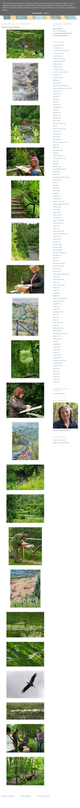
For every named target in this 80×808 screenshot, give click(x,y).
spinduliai (56, 304)
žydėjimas (56, 366)
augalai (55, 96)
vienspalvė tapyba (58, 360)
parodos (55, 239)
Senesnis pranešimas (43, 796)
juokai (55, 161)
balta (54, 102)
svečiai (55, 309)
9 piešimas (56, 75)
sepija (54, 290)
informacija (56, 156)
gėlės (54, 137)
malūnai (55, 196)
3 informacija (57, 59)
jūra (54, 164)
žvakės (55, 379)
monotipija (56, 217)
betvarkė (55, 104)
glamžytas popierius (59, 142)
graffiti (55, 145)
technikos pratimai (58, 333)
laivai (54, 182)
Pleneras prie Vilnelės (10, 27)
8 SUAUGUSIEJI (58, 72)
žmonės (55, 374)
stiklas (55, 306)
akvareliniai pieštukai (59, 85)
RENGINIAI (57, 279)
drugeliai (55, 118)
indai (54, 153)
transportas (56, 339)
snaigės (55, 293)
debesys (55, 112)
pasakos (55, 242)
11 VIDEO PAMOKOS (60, 50)
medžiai (55, 207)
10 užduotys (56, 48)
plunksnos (56, 269)
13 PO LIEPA (57, 53)
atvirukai (55, 93)
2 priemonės (56, 56)
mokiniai (55, 215)
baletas (55, 99)
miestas (55, 212)
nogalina (55, 236)
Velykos (55, 355)
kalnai (55, 172)
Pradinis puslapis (25, 796)
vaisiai (55, 347)
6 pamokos (56, 67)
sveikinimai (56, 312)
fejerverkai (56, 134)
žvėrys (55, 382)
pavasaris (56, 247)
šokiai (55, 317)
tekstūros (55, 336)
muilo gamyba (57, 223)
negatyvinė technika (59, 234)
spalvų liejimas (57, 301)
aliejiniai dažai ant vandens (61, 88)
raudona (55, 277)
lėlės (54, 185)
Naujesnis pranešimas (7, 796)
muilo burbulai (57, 220)
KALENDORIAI (58, 169)
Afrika (55, 80)
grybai (55, 147)
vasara (55, 352)
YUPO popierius (58, 158)
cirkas (55, 110)
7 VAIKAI (56, 69)
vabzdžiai (56, 344)
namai (55, 228)
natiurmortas (57, 231)
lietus (54, 188)
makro (55, 193)
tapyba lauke (57, 328)
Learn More (37, 13)
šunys (54, 320)
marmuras (56, 199)
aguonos (55, 83)
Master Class (57, 201)
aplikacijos (56, 91)
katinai (55, 174)
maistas (55, 190)
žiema (55, 368)
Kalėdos (55, 166)
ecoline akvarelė (58, 129)
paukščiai (56, 244)
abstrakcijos (56, 77)
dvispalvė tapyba (58, 123)
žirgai (54, 371)
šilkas (54, 314)
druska (55, 120)
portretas (55, 271)
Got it (46, 13)
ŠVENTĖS (56, 322)
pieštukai (55, 255)
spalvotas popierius (59, 298)
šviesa (55, 325)
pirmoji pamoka (58, 263)
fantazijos (56, 131)
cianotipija (56, 107)
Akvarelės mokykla (59, 393)
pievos (55, 261)
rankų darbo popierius (59, 274)
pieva (54, 258)
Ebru (54, 126)
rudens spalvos (57, 285)
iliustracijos (56, 150)
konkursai (56, 180)
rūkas (54, 287)
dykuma (55, 115)
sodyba (55, 296)
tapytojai (55, 330)
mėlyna (55, 209)
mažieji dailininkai (58, 204)
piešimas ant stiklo (58, 252)
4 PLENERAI (57, 61)
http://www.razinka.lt (59, 440)
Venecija (55, 357)
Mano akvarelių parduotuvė (61, 442)
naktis (55, 225)
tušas (54, 341)
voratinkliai (56, 363)
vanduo (55, 349)
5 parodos (56, 64)
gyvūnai (55, 139)
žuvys (54, 376)
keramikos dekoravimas (60, 177)
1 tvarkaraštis (57, 45)
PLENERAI (56, 266)
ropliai (55, 282)
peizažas (55, 250)
